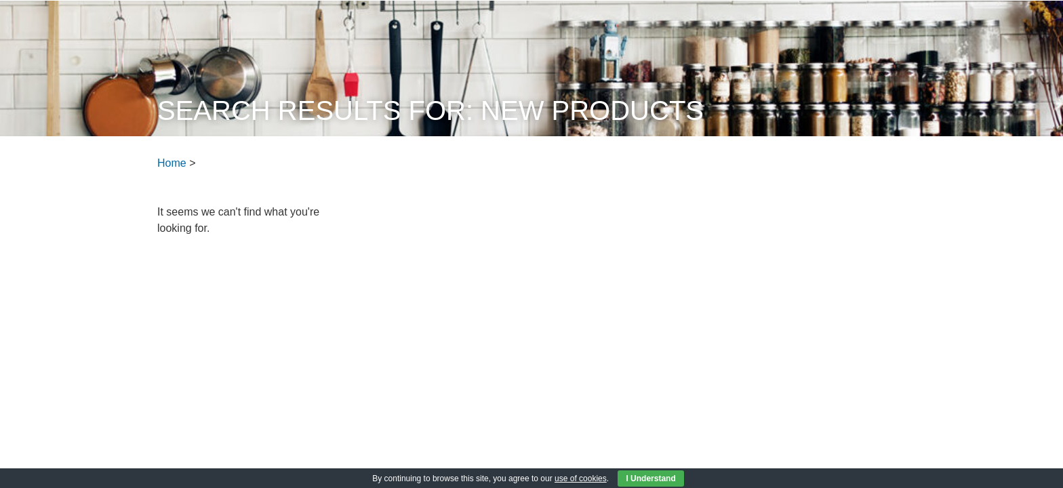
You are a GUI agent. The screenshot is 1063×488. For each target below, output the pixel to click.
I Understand (650, 478)
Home (171, 163)
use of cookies (581, 478)
